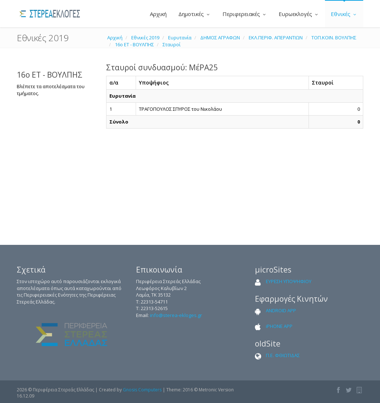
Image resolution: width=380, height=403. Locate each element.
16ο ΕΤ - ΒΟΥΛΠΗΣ (134, 44)
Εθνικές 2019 (145, 37)
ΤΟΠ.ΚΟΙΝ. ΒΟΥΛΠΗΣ (333, 37)
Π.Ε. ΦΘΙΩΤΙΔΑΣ (283, 355)
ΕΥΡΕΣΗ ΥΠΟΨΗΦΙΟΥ (288, 281)
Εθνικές (344, 13)
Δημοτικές (194, 13)
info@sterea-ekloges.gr (176, 315)
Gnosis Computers (142, 390)
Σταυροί (172, 44)
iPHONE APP (279, 326)
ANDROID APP (281, 310)
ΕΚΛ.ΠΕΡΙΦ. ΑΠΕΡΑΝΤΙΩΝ (276, 37)
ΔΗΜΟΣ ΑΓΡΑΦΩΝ (220, 37)
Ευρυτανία (179, 37)
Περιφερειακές (244, 13)
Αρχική (157, 13)
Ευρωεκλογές (299, 13)
